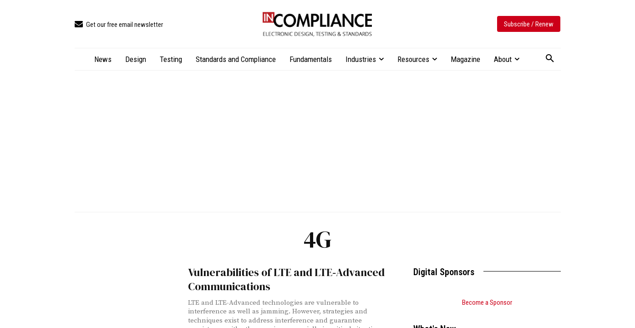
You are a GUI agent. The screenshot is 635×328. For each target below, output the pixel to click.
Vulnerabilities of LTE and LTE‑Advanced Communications (276, 278)
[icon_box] (119, 25)
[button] (550, 59)
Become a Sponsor (487, 302)
